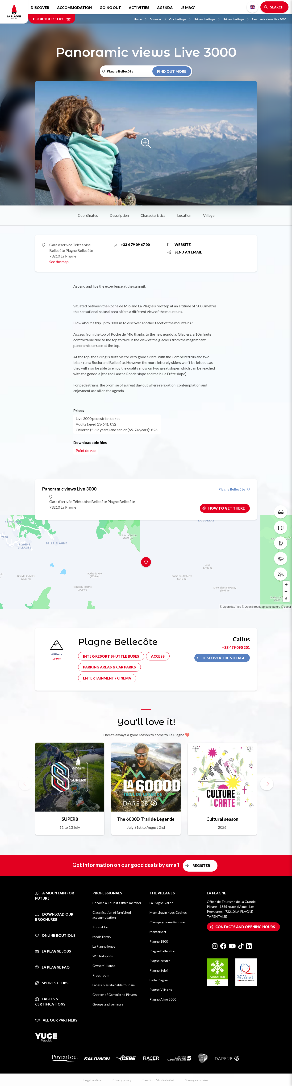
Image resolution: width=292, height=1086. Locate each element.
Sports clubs (51, 983)
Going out (110, 7)
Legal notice (92, 1080)
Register (201, 865)
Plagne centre (160, 961)
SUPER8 (70, 819)
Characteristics (153, 215)
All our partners (56, 1020)
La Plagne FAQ (52, 967)
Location (184, 215)
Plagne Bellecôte (234, 489)
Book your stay (52, 19)
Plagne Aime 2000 (163, 999)
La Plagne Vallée (161, 903)
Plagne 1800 (159, 941)
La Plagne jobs (53, 951)
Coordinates (88, 215)
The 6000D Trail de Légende (146, 819)
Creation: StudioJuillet (158, 1080)
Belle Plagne (159, 980)
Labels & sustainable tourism (113, 985)
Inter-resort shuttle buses (111, 656)
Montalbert (158, 932)
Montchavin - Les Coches (168, 912)
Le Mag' (187, 7)
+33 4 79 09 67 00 (132, 244)
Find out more (171, 71)
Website (179, 244)
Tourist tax (100, 927)
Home (140, 19)
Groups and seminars (108, 1004)
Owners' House (104, 966)
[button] (266, 783)
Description (119, 215)
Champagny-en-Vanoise (167, 922)
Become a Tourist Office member (116, 903)
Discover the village (224, 658)
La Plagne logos (103, 946)
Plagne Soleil (159, 970)
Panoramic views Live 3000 (269, 19)
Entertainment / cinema (107, 678)
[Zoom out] (286, 591)
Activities (139, 7)
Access (158, 656)
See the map (59, 261)
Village (208, 215)
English (252, 7)
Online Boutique (55, 935)
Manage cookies (197, 1080)
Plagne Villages (161, 990)
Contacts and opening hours (245, 927)
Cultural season (222, 819)
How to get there (226, 508)
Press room (100, 975)
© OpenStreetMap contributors (261, 606)
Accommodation (74, 7)
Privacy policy (121, 1080)
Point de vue (86, 450)
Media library (101, 937)
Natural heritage (207, 19)
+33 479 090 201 (236, 647)
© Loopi (286, 606)
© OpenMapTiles (230, 606)
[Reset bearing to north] (286, 598)
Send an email (184, 252)
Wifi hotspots (102, 956)
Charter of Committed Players (114, 995)
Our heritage (180, 19)
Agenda (165, 7)
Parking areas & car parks (109, 667)
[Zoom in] (286, 584)
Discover (40, 7)
